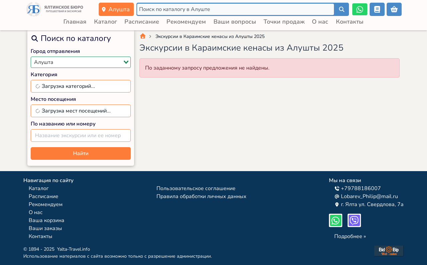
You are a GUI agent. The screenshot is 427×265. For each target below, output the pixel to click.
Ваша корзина (46, 220)
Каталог (105, 22)
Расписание (141, 22)
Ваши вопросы (235, 22)
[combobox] (81, 62)
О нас (320, 22)
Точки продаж (284, 22)
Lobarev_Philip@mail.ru (366, 196)
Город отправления (55, 51)
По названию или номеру (63, 124)
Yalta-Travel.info (73, 249)
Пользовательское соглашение (196, 188)
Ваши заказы (45, 228)
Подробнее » (350, 236)
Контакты (350, 22)
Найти (80, 153)
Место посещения (53, 99)
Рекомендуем (186, 22)
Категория (44, 74)
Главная (74, 22)
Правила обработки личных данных (201, 196)
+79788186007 (357, 188)
